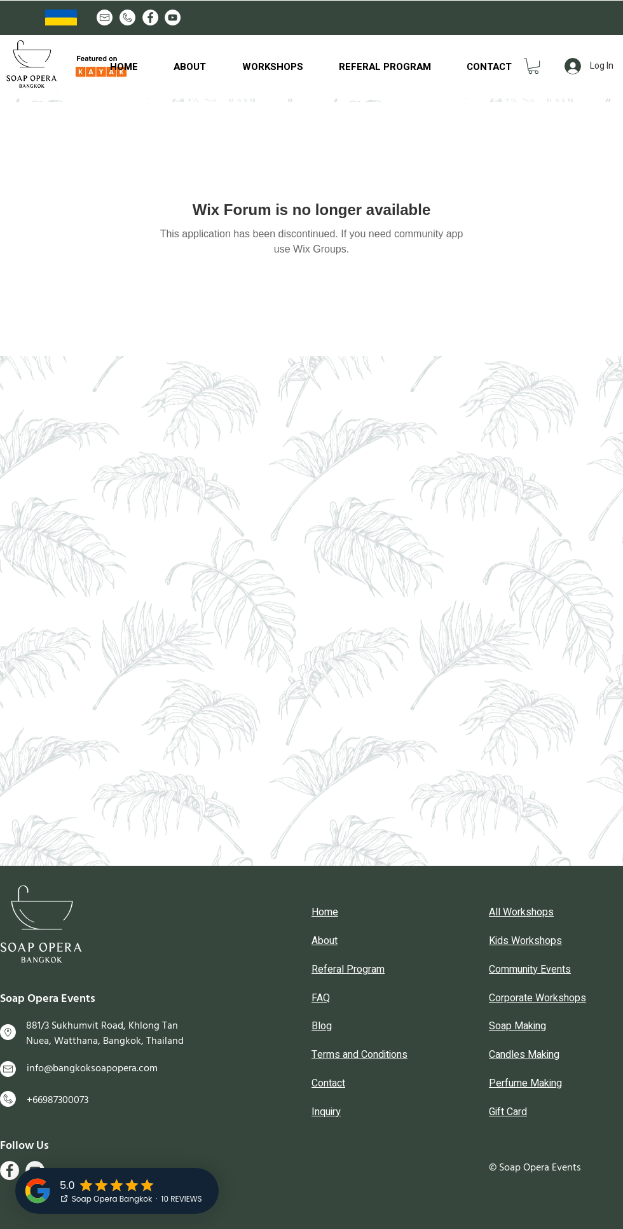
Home (325, 912)
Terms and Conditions (359, 1054)
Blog (322, 1026)
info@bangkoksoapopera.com (92, 1068)
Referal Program (348, 969)
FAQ (321, 998)
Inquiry (326, 1112)
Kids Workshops (525, 940)
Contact (328, 1083)
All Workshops (521, 912)
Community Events (530, 969)
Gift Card (508, 1112)
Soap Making (517, 1026)
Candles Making (524, 1054)
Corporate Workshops (537, 998)
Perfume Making (525, 1083)
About (325, 940)
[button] (533, 66)
